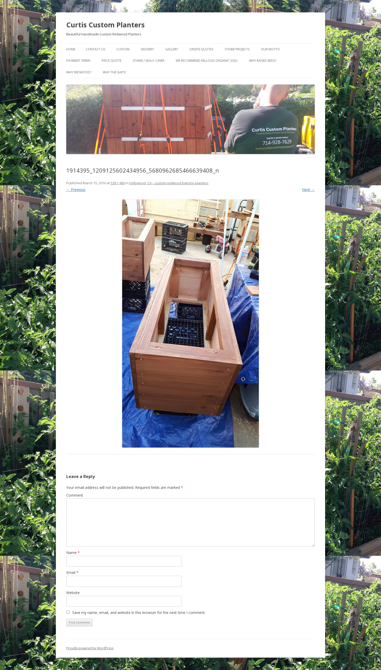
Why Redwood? (78, 72)
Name (73, 552)
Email (72, 572)
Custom (122, 49)
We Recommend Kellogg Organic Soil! (207, 60)
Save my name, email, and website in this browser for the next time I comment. (139, 612)
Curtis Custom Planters (105, 24)
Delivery (147, 49)
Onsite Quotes (201, 49)
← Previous (75, 189)
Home (70, 49)
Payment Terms (78, 60)
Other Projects (237, 49)
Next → (308, 189)
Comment (74, 495)
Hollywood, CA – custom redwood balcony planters (168, 183)
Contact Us (95, 49)
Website (73, 592)
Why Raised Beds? (262, 60)
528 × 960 (118, 183)
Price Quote (111, 60)
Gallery (171, 49)
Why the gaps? (114, 72)
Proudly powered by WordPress (89, 648)
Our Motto (270, 49)
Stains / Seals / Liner (148, 60)
